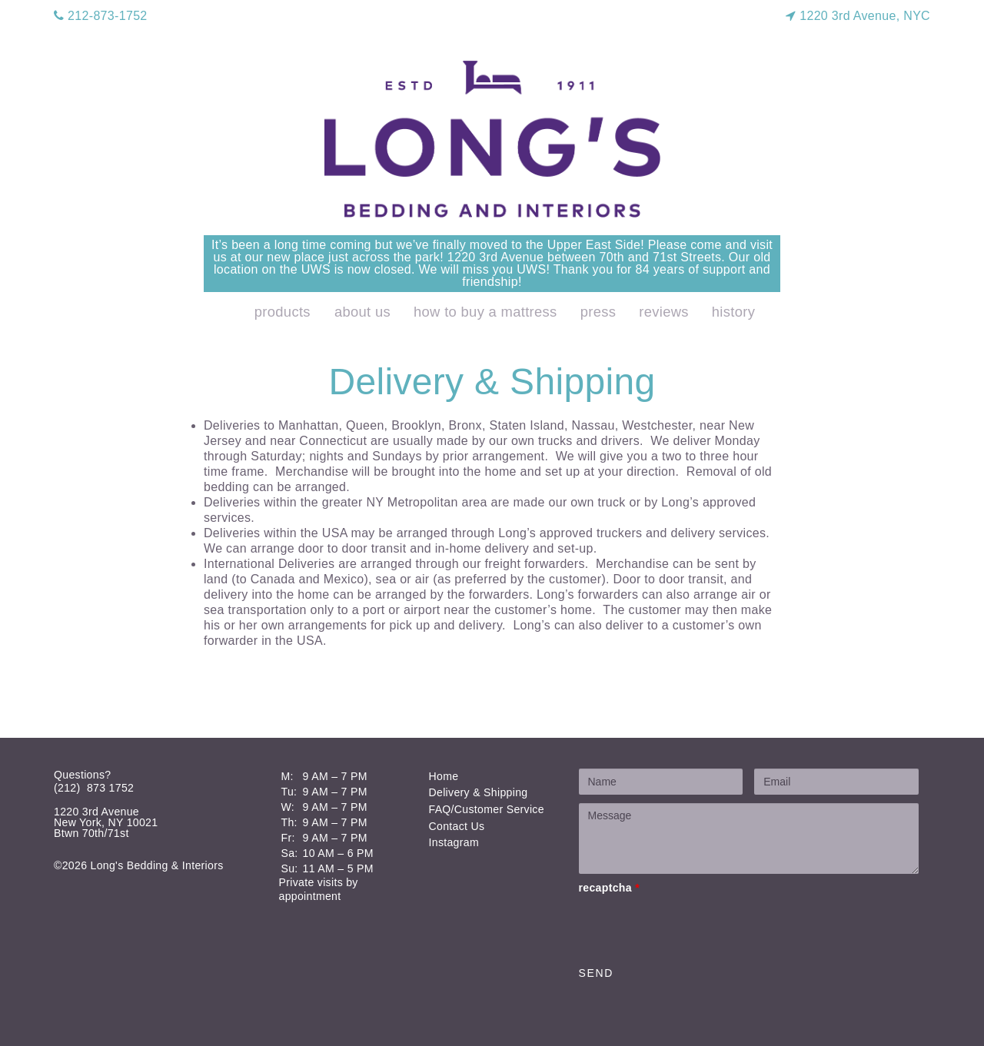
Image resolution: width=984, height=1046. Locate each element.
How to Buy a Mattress (485, 312)
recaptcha (609, 887)
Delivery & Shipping (478, 792)
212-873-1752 (101, 15)
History (733, 312)
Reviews (664, 312)
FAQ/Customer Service (486, 809)
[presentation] (696, 927)
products (282, 312)
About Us (362, 312)
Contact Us (457, 826)
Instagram (454, 842)
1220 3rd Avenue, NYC (858, 15)
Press (598, 312)
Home (444, 776)
